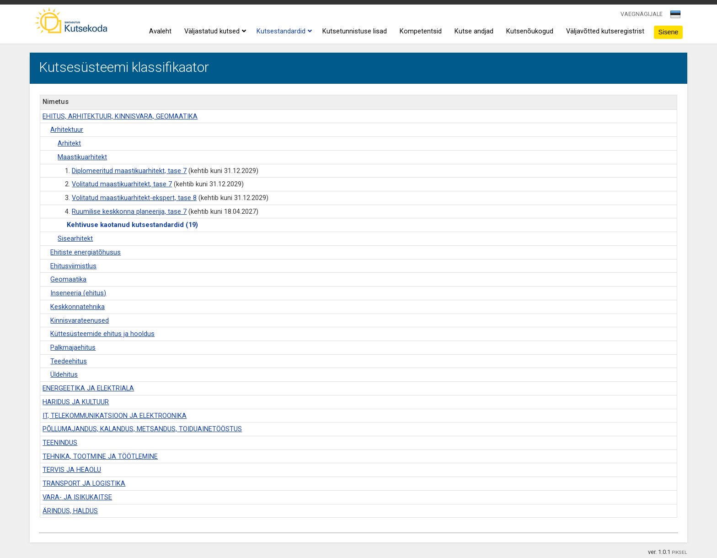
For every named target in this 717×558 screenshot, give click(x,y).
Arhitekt (69, 143)
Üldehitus (64, 375)
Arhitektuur (66, 130)
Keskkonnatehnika (77, 307)
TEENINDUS (60, 443)
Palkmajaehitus (73, 348)
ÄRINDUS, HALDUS (70, 511)
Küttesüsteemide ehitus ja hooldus (102, 334)
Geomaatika (68, 279)
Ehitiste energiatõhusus (85, 252)
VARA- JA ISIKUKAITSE (77, 497)
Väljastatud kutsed (214, 31)
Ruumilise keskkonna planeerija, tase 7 (129, 212)
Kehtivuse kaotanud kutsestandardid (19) (132, 225)
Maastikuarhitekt (82, 157)
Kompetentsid (421, 31)
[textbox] (674, 16)
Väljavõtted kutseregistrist (605, 31)
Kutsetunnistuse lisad (354, 31)
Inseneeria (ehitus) (78, 293)
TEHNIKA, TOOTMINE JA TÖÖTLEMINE (100, 456)
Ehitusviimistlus (73, 266)
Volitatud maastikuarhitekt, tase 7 (122, 184)
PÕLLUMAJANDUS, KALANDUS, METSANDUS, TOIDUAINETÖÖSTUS (142, 429)
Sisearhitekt (75, 239)
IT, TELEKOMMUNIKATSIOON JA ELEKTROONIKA (115, 416)
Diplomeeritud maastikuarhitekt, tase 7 (129, 171)
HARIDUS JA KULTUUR (76, 402)
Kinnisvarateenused (79, 321)
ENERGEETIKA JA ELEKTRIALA (88, 388)
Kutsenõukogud (529, 31)
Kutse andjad (474, 31)
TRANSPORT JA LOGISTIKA (84, 484)
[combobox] (676, 17)
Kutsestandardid (283, 31)
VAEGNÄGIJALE (642, 14)
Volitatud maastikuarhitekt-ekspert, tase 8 (134, 198)
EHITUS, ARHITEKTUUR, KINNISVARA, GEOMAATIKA (120, 116)
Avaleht (160, 31)
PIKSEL (679, 552)
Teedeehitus (68, 361)
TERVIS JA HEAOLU (72, 470)
